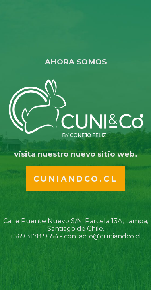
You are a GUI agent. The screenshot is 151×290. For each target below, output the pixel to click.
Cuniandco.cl (75, 179)
